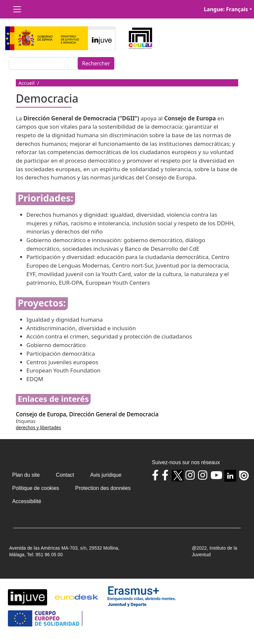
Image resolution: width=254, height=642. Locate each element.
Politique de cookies (35, 488)
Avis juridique (106, 475)
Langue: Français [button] (226, 9)
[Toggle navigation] (17, 9)
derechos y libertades (38, 427)
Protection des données (102, 488)
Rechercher (96, 63)
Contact (65, 475)
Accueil (26, 83)
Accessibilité (26, 501)
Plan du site (26, 475)
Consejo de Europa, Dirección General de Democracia (87, 414)
